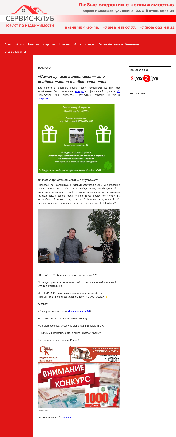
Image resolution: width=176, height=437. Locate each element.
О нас (8, 44)
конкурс (79, 91)
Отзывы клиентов (16, 51)
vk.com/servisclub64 (79, 311)
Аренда (89, 44)
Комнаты (64, 44)
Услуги (20, 44)
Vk (118, 91)
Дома (77, 44)
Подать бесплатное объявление (118, 44)
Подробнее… (45, 98)
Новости (33, 44)
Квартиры (49, 44)
